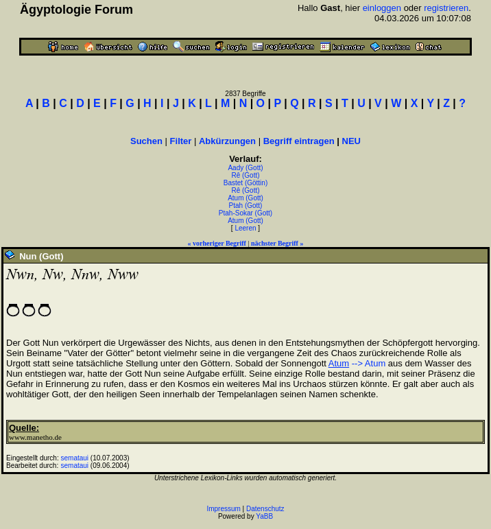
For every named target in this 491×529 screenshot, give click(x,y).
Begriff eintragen (299, 141)
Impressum (223, 509)
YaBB (264, 516)
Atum (338, 363)
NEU (351, 141)
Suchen (146, 141)
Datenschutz (265, 509)
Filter (181, 141)
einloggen (382, 8)
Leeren (245, 228)
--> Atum (369, 363)
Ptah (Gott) (246, 205)
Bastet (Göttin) (245, 183)
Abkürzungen (227, 141)
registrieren (446, 8)
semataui (75, 458)
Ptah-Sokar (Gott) (245, 213)
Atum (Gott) (245, 198)
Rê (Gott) (245, 175)
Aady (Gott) (245, 168)
